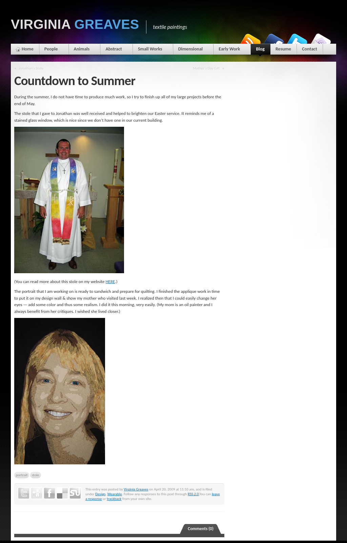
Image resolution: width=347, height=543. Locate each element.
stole (35, 474)
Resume (283, 49)
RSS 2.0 (193, 493)
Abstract (113, 49)
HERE (110, 281)
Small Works (150, 49)
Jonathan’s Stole (31, 68)
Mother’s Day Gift (206, 68)
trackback (114, 498)
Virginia (75, 24)
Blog (260, 50)
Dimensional (190, 49)
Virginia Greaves (136, 489)
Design (100, 493)
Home (28, 49)
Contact (309, 49)
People (51, 49)
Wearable (114, 493)
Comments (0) (200, 528)
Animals (82, 49)
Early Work (229, 49)
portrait (21, 474)
